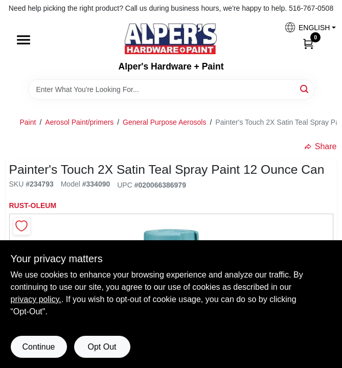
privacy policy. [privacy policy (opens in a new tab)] (36, 299)
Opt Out (101, 346)
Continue (38, 346)
